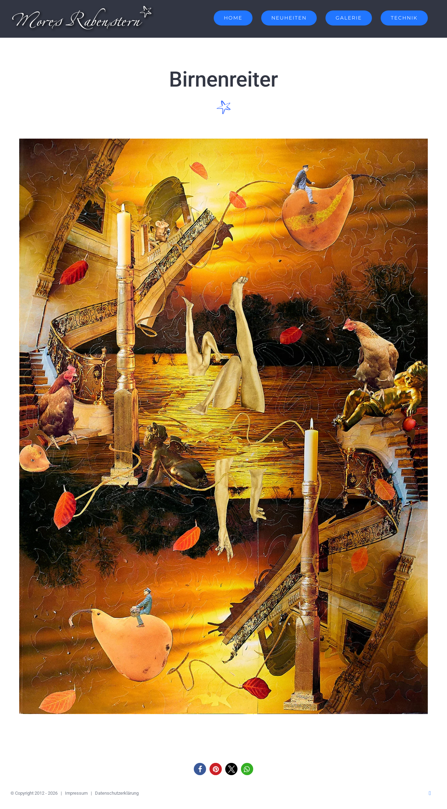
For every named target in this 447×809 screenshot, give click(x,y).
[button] (200, 769)
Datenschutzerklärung (117, 793)
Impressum (76, 793)
